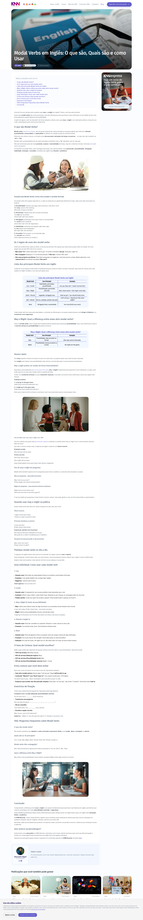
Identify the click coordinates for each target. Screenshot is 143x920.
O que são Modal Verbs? (25, 82)
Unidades (95, 4)
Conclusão (20, 105)
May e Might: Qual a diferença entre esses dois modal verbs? (38, 88)
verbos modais (30, 131)
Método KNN (72, 4)
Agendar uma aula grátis (119, 4)
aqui (80, 838)
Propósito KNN (84, 4)
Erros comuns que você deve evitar (29, 98)
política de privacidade (38, 909)
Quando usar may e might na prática (29, 90)
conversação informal (41, 370)
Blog (102, 4)
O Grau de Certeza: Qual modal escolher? (31, 96)
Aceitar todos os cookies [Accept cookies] (27, 915)
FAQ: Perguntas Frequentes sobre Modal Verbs (33, 102)
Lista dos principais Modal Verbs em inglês (31, 86)
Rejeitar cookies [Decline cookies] (10, 915)
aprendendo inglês (41, 441)
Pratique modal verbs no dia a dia (28, 92)
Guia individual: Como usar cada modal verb (32, 94)
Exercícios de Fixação (24, 100)
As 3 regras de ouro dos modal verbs (29, 84)
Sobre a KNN (54, 4)
